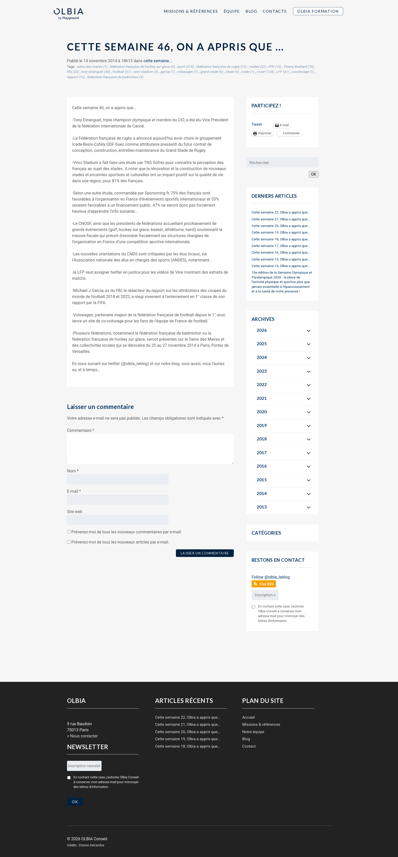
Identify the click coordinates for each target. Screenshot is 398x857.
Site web (74, 511)
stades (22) (257, 66)
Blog (251, 11)
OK (313, 174)
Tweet (257, 124)
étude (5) (232, 72)
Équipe (232, 11)
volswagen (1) (187, 72)
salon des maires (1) (92, 66)
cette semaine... (157, 60)
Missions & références (261, 724)
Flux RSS (267, 584)
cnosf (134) (265, 72)
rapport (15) (76, 77)
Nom (72, 471)
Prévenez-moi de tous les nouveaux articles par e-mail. (120, 542)
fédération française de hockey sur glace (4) (142, 66)
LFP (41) (282, 72)
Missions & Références (191, 11)
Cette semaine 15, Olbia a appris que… (281, 259)
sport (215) (185, 66)
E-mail (74, 491)
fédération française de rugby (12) (221, 66)
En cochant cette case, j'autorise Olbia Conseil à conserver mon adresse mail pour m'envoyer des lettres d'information (281, 613)
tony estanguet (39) (95, 72)
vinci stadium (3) (145, 72)
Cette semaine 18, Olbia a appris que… (281, 239)
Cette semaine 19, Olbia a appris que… (281, 232)
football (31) (122, 72)
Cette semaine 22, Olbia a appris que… (281, 212)
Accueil (248, 717)
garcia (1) (168, 72)
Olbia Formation (318, 11)
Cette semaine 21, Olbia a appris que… (281, 219)
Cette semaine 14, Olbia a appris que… (281, 266)
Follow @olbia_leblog (271, 577)
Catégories (266, 533)
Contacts (275, 11)
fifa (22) (73, 72)
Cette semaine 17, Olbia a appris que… (281, 246)
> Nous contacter (82, 736)
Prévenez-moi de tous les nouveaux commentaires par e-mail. (126, 532)
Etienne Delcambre (91, 842)
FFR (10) (274, 66)
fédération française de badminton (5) (115, 77)
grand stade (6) (212, 72)
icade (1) (248, 72)
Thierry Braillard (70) (299, 66)
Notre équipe (253, 732)
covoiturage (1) (303, 72)
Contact (249, 746)
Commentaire (80, 430)
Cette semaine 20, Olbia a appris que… (281, 226)
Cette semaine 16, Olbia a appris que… (281, 252)
